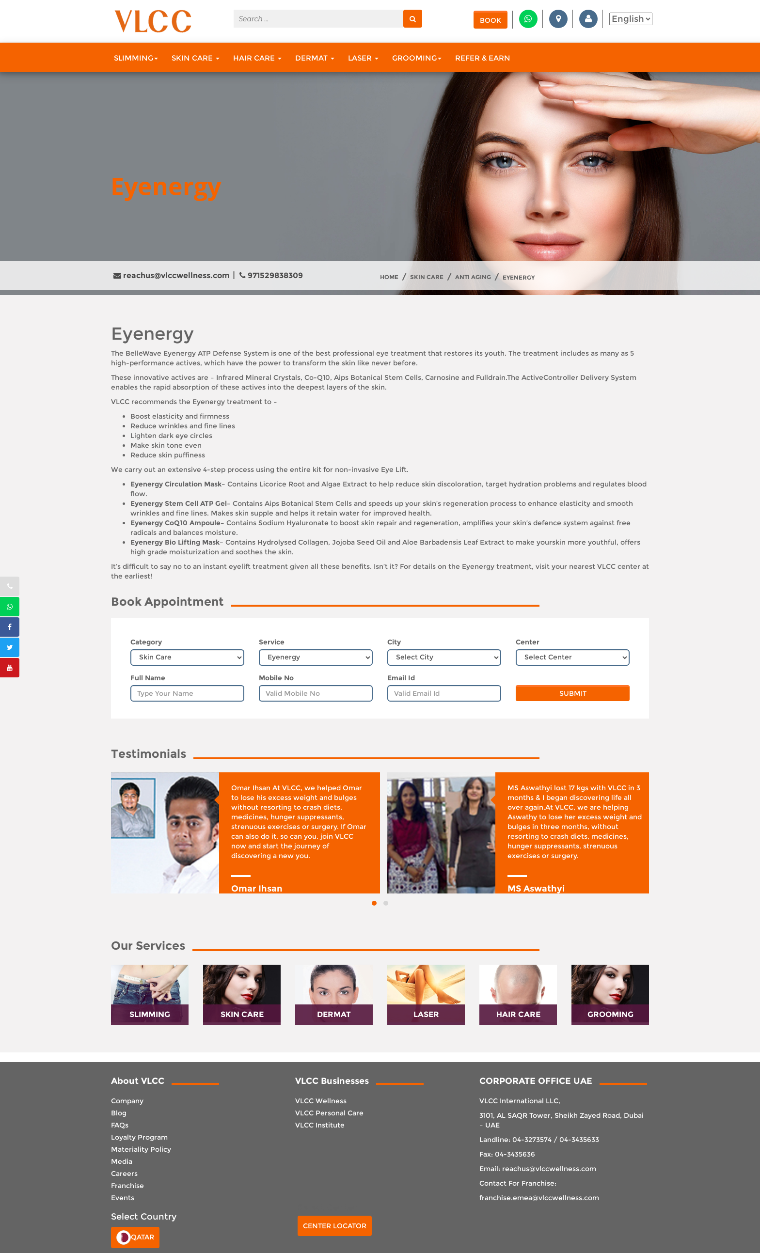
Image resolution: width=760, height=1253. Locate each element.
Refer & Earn (482, 58)
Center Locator (334, 1226)
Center (527, 642)
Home (389, 277)
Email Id (401, 677)
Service (272, 642)
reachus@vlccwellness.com (171, 275)
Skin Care (196, 58)
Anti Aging (473, 277)
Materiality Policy (141, 1149)
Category (146, 642)
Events (122, 1197)
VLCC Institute (320, 1125)
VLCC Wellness (321, 1100)
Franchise (127, 1185)
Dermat (314, 58)
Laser (363, 58)
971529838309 (271, 275)
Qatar (135, 1237)
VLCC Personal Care (329, 1113)
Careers (124, 1173)
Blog (119, 1113)
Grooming (417, 58)
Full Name (147, 677)
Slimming (136, 58)
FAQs (119, 1125)
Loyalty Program (139, 1137)
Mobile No (276, 677)
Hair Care (257, 58)
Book (490, 20)
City (394, 642)
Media (121, 1161)
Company (127, 1100)
